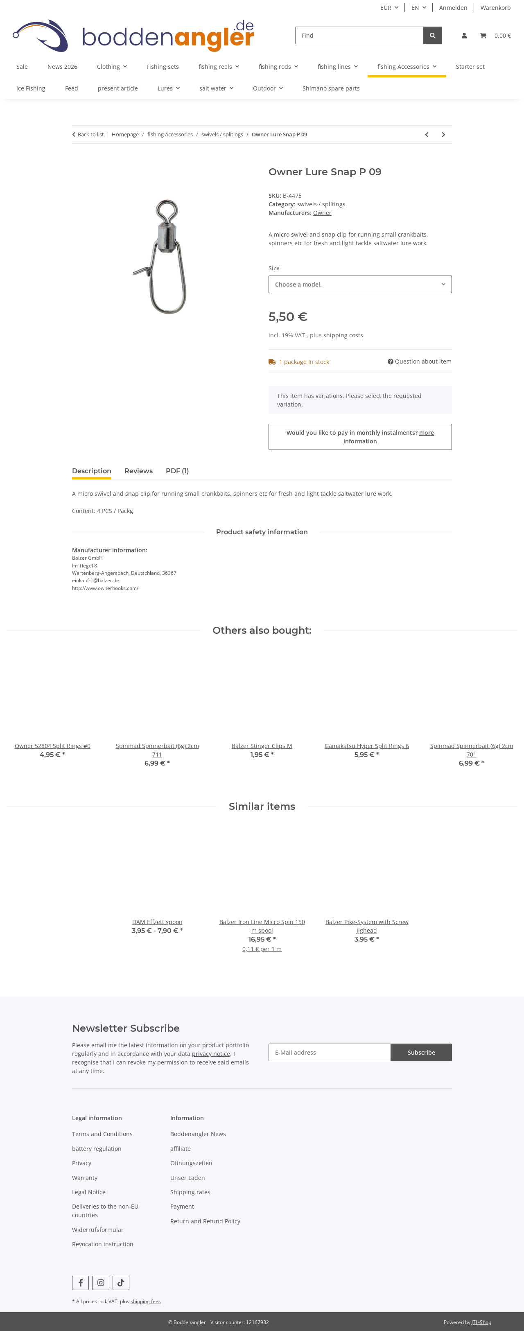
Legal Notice (89, 1192)
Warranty (84, 1178)
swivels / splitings (321, 204)
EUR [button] (385, 7)
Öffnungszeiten (191, 1163)
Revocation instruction (102, 1244)
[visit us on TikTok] (121, 1283)
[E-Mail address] (330, 1052)
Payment (182, 1206)
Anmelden (453, 7)
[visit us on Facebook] (80, 1283)
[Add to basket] (78, 161)
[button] (464, 35)
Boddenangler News (198, 1134)
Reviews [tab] (138, 471)
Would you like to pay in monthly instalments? (360, 437)
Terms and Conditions (102, 1134)
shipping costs (343, 335)
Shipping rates (190, 1192)
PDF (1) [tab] (177, 471)
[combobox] (360, 284)
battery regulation (97, 1148)
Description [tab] (91, 471)
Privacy (81, 1163)
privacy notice (211, 1054)
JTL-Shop (481, 1322)
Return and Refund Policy (205, 1221)
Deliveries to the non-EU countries (105, 1210)
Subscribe (421, 1052)
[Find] (359, 35)
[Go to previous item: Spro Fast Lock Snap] (426, 134)
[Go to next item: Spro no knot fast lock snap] (443, 134)
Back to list (91, 134)
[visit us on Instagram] (100, 1283)
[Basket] (495, 35)
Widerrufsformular (98, 1230)
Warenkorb (496, 7)
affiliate (180, 1148)
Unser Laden (187, 1178)
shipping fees (146, 1301)
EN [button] (415, 7)
